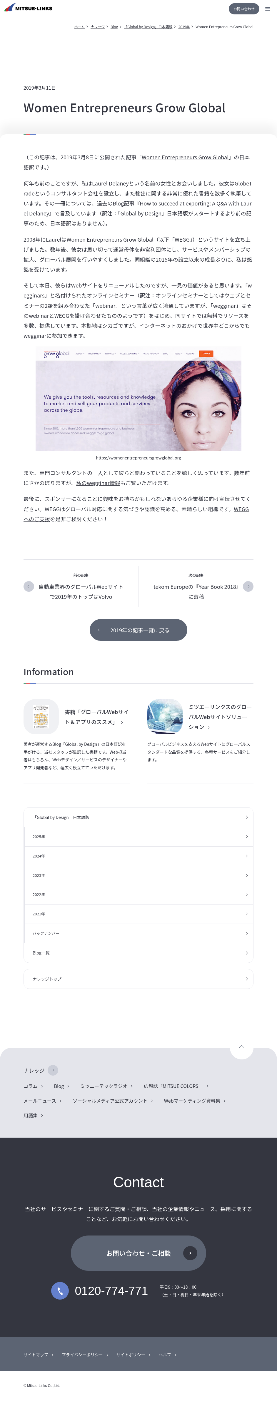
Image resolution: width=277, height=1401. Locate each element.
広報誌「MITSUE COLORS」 (173, 1085)
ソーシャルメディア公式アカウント (110, 1100)
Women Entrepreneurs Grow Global (185, 157)
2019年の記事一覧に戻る (140, 630)
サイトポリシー (130, 1354)
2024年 (39, 856)
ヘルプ (165, 1354)
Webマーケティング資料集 (192, 1100)
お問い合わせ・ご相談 (138, 1253)
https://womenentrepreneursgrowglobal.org (138, 458)
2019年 (184, 26)
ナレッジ (98, 26)
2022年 (39, 894)
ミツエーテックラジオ (103, 1085)
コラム (31, 1085)
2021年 (39, 914)
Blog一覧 (41, 953)
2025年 (39, 836)
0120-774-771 (99, 1291)
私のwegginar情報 (98, 482)
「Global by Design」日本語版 (148, 26)
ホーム (79, 26)
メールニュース (40, 1100)
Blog (114, 26)
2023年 (39, 875)
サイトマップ (36, 1354)
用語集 (31, 1115)
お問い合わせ (244, 8)
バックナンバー (46, 933)
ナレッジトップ (47, 979)
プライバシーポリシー (82, 1354)
